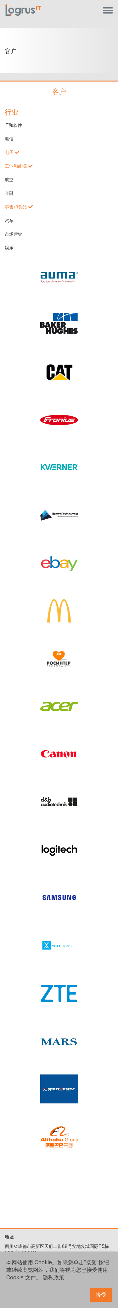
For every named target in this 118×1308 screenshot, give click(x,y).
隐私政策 (53, 1277)
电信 (9, 138)
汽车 (9, 220)
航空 (9, 179)
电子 (9, 152)
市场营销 (13, 234)
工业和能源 (16, 166)
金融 (9, 193)
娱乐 (9, 247)
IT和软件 (13, 125)
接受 (101, 1295)
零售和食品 (16, 206)
